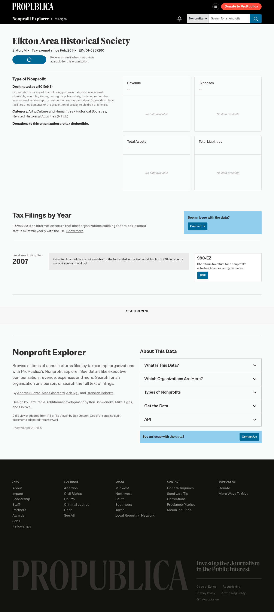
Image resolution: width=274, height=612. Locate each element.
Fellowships (21, 526)
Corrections (176, 499)
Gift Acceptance (208, 599)
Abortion (71, 488)
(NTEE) (62, 116)
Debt (68, 510)
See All (69, 515)
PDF (203, 275)
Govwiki (52, 420)
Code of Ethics (206, 586)
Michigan (61, 19)
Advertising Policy (233, 593)
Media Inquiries (179, 510)
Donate (224, 488)
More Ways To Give (233, 494)
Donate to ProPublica (241, 6)
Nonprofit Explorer (30, 18)
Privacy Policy (206, 593)
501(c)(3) (45, 86)
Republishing (231, 586)
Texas (119, 510)
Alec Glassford (53, 393)
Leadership (21, 499)
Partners (19, 510)
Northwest (123, 494)
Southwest (123, 504)
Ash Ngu (72, 393)
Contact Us (197, 226)
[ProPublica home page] (100, 575)
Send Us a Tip (177, 494)
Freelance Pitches (181, 504)
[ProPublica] (33, 6)
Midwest (122, 488)
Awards (18, 515)
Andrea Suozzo (28, 393)
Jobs (16, 521)
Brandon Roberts (100, 393)
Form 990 (20, 226)
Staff (16, 504)
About (17, 488)
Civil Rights (73, 494)
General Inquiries (180, 488)
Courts (69, 499)
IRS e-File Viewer (57, 416)
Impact (17, 494)
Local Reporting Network (134, 515)
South (120, 499)
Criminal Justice (76, 504)
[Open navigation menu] (215, 6)
